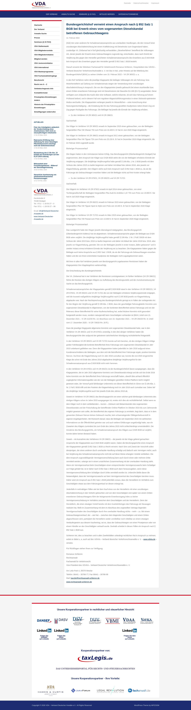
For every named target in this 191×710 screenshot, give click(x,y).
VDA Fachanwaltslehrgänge (45, 76)
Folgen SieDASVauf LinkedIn (61, 637)
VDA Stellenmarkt (41, 46)
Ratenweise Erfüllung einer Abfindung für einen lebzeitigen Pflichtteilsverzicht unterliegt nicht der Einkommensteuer (46, 143)
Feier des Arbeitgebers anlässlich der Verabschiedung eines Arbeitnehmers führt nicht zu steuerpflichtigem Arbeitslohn (46, 130)
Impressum (155, 3)
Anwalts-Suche (68, 14)
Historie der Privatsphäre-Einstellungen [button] (44, 106)
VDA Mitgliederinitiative (43, 55)
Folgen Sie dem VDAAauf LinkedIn (130, 637)
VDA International (41, 67)
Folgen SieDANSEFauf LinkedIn (44, 637)
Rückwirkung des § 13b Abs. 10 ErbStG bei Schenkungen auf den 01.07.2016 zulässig (46, 154)
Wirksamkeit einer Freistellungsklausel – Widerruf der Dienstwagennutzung (45, 165)
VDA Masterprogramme (43, 72)
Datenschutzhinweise (140, 3)
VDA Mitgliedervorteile (43, 50)
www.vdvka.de (149, 539)
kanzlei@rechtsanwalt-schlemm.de (85, 578)
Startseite (127, 3)
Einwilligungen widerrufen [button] (45, 112)
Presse (37, 38)
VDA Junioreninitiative (43, 63)
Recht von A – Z (40, 84)
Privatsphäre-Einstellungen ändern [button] (45, 98)
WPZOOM (155, 705)
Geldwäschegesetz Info (43, 89)
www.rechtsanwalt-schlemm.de (79, 582)
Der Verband (51, 14)
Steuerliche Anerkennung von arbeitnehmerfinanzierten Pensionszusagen (45, 176)
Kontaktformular (41, 93)
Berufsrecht (39, 80)
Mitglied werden (106, 14)
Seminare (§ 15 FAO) (87, 14)
